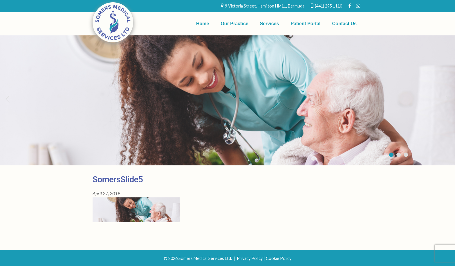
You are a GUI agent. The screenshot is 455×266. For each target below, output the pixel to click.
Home (202, 23)
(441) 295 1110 (328, 5)
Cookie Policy (278, 258)
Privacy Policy (250, 258)
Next (447, 99)
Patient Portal (305, 23)
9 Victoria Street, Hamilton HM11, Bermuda (264, 5)
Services (269, 23)
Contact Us (344, 23)
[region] (227, 100)
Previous (7, 99)
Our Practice (234, 23)
